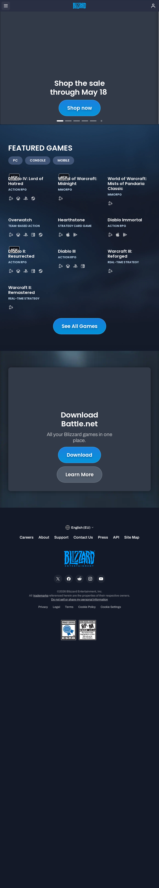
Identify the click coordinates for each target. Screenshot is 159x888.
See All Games (80, 555)
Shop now (79, 108)
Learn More (79, 691)
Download (79, 671)
